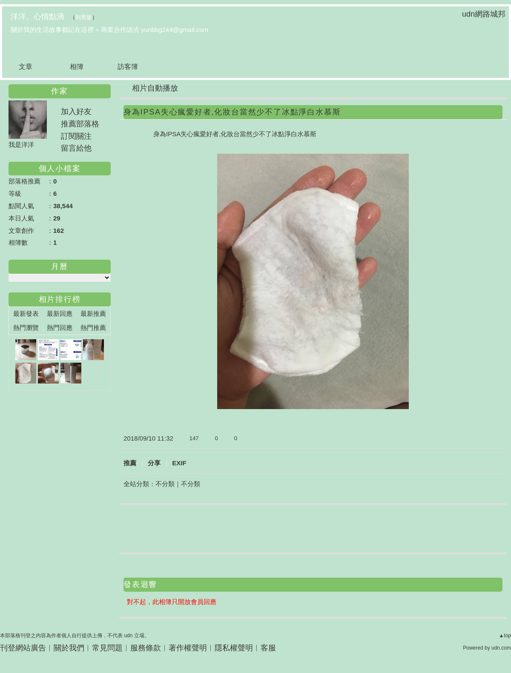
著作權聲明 (188, 648)
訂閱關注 (76, 136)
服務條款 (145, 648)
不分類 (165, 483)
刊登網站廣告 (23, 648)
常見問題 (107, 648)
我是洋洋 (21, 144)
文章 (25, 66)
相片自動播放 (155, 88)
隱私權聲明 (234, 648)
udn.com (501, 648)
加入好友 (76, 111)
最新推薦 (93, 313)
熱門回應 (59, 327)
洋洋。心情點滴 (37, 16)
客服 (268, 648)
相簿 (76, 66)
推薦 (129, 463)
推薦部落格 (80, 124)
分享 (154, 463)
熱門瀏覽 (26, 327)
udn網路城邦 (483, 14)
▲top (505, 636)
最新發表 (26, 313)
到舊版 (83, 17)
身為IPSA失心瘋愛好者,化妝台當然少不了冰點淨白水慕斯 (232, 112)
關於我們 (69, 648)
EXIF (179, 463)
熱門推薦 (93, 327)
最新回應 (59, 313)
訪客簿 (128, 66)
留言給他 (76, 148)
